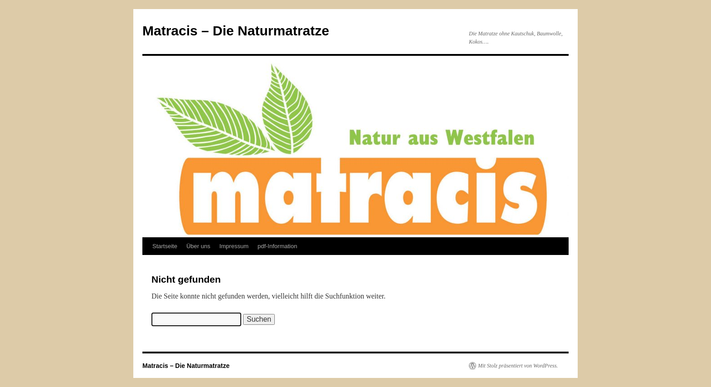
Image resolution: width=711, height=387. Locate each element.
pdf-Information (277, 246)
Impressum (233, 246)
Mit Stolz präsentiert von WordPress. (518, 366)
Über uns (198, 246)
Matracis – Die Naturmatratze (235, 30)
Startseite (164, 246)
